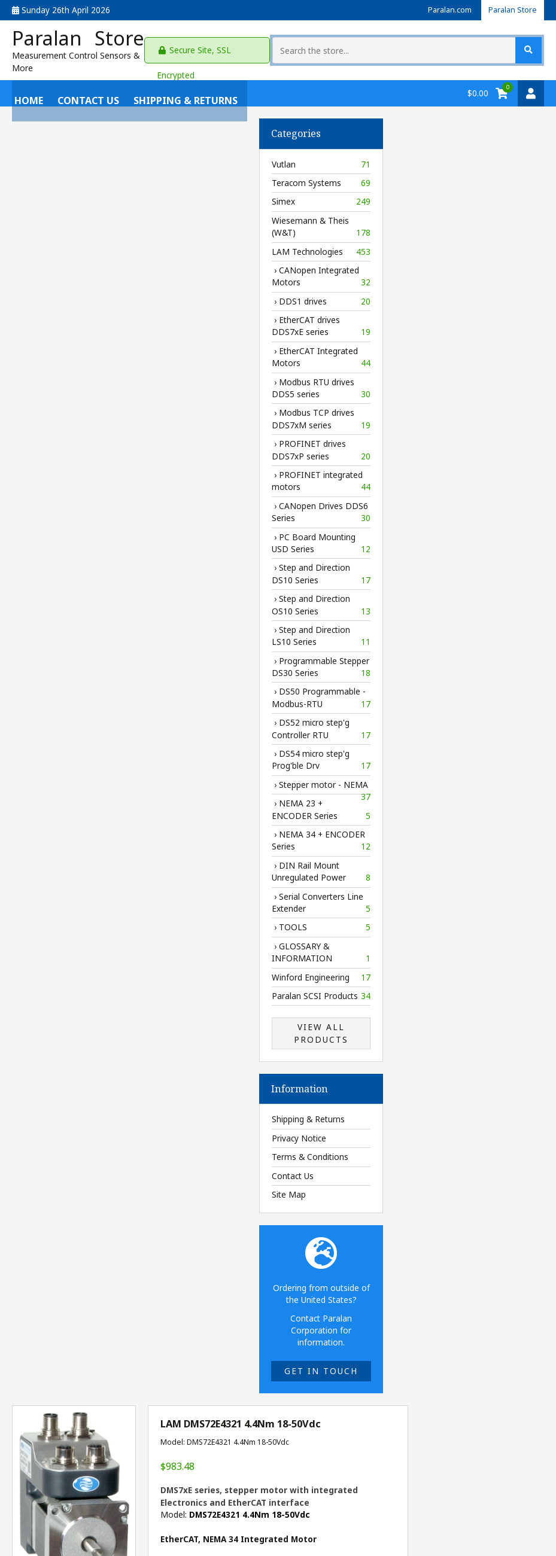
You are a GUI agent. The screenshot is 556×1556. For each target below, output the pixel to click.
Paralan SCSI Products (74, 988)
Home (26, 85)
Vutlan (74, 156)
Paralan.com (443, 10)
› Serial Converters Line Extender (74, 894)
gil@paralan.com (286, 1498)
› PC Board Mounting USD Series (74, 535)
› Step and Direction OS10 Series (74, 596)
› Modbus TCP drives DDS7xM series (74, 411)
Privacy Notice (52, 1129)
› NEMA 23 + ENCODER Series (74, 801)
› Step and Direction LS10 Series (74, 628)
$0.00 (477, 84)
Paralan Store (510, 10)
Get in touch (74, 1362)
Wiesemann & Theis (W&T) (74, 218)
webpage (501, 879)
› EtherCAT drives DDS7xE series (74, 318)
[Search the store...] (464, 46)
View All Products (74, 1025)
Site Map (42, 1186)
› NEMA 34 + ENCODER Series (74, 832)
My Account (34, 1492)
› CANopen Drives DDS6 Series (74, 504)
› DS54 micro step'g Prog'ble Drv (74, 751)
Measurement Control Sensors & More (87, 59)
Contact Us (86, 85)
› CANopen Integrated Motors (74, 268)
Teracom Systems (74, 175)
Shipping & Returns (183, 85)
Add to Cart (438, 907)
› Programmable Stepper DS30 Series (74, 659)
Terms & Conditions (63, 1149)
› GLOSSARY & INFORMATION (74, 944)
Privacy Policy (146, 1492)
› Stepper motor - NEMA (74, 778)
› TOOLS (74, 919)
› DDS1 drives (74, 293)
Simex (74, 194)
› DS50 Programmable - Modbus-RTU (74, 690)
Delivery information (348, 861)
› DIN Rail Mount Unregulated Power (74, 863)
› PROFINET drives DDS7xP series (74, 442)
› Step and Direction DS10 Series (74, 566)
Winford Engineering (74, 969)
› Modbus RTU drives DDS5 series (74, 380)
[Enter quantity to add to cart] (317, 907)
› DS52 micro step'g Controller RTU (74, 721)
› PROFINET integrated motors (74, 473)
